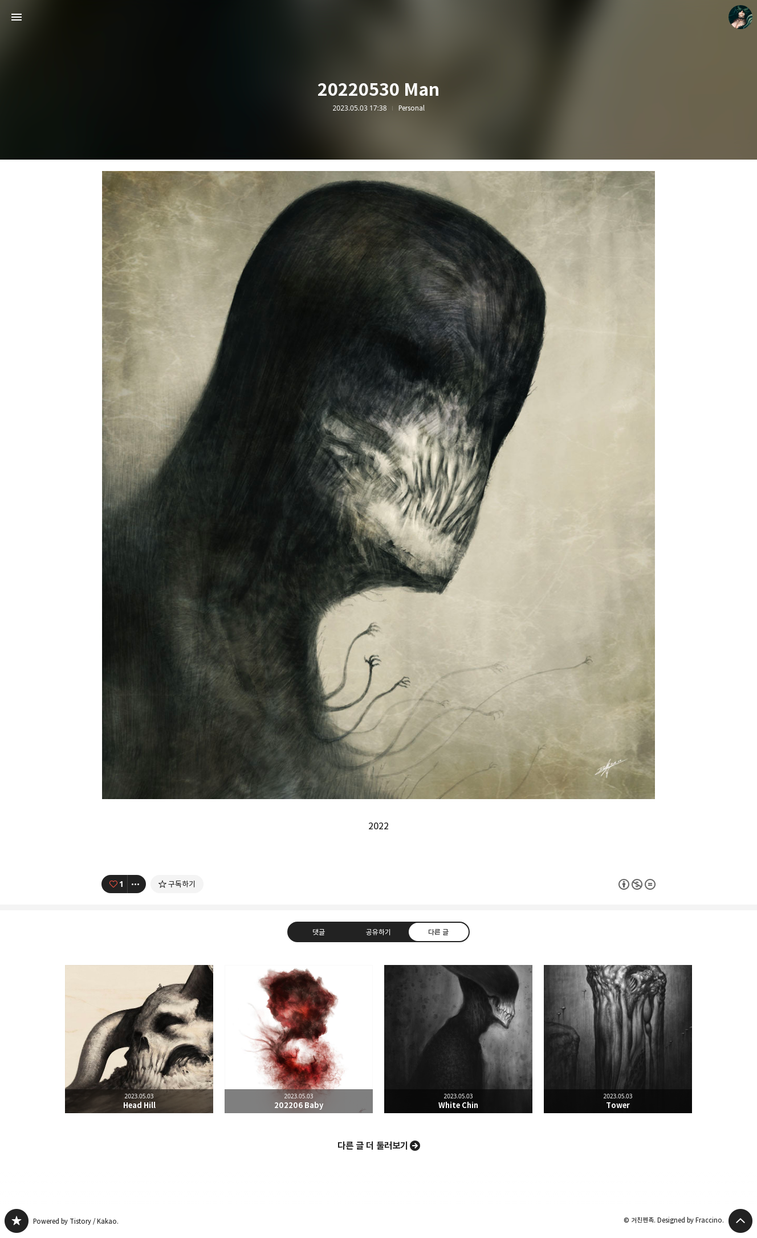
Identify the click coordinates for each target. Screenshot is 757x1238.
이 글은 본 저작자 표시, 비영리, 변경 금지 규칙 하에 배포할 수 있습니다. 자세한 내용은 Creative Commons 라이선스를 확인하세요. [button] (637, 884)
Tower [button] (618, 1039)
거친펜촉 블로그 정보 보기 (740, 17)
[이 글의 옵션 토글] (137, 884)
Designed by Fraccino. (690, 1220)
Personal (411, 108)
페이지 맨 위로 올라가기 (740, 1221)
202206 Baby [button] (299, 1039)
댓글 (318, 931)
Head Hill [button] (139, 1039)
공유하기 (378, 931)
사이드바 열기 (16, 17)
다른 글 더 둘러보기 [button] (372, 1145)
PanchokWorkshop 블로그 (16, 1221)
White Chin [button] (458, 1039)
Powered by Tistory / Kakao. (76, 1221)
